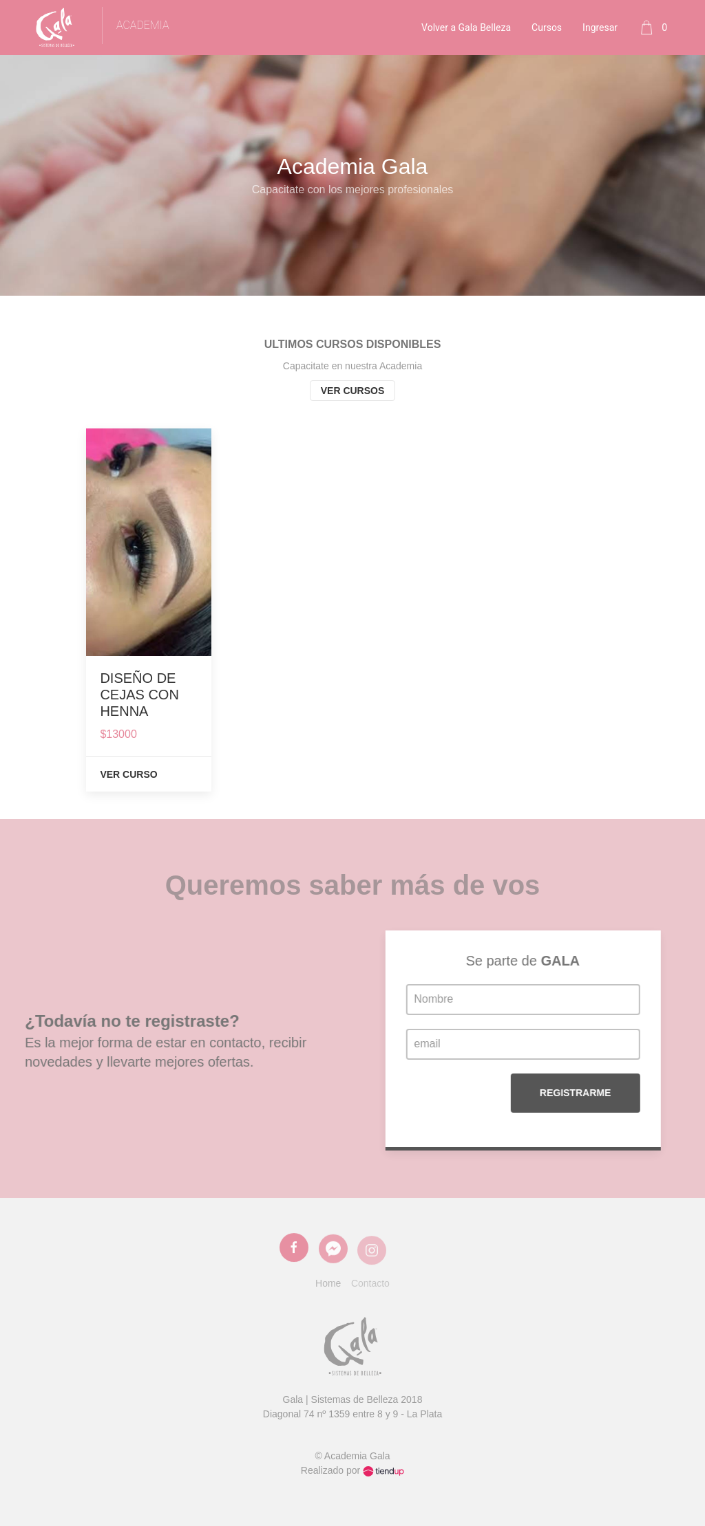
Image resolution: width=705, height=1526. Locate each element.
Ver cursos (353, 390)
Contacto (370, 1283)
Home (328, 1283)
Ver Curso (128, 774)
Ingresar (600, 27)
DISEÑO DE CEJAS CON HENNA (139, 695)
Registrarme (634, 1092)
